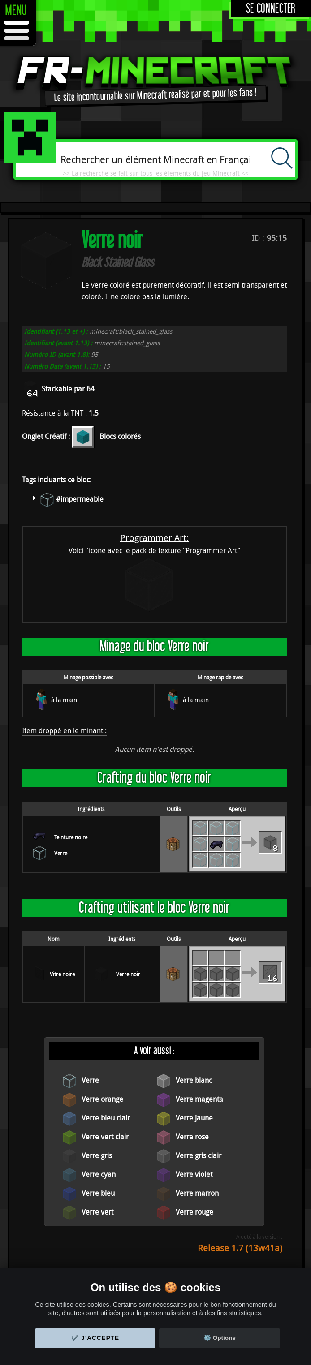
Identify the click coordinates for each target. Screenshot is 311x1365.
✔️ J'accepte (95, 1338)
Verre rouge (194, 1212)
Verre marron (197, 1193)
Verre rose (192, 1137)
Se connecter (271, 8)
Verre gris (97, 1155)
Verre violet (194, 1174)
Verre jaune (194, 1118)
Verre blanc (194, 1080)
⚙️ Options (219, 1338)
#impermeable (80, 499)
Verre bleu (98, 1193)
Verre (60, 853)
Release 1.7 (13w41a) (240, 1248)
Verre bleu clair (106, 1118)
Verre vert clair (105, 1137)
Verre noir (128, 974)
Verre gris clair (198, 1155)
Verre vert (97, 1212)
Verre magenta (199, 1099)
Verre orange (102, 1099)
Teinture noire (70, 837)
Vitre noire (62, 974)
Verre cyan (99, 1174)
